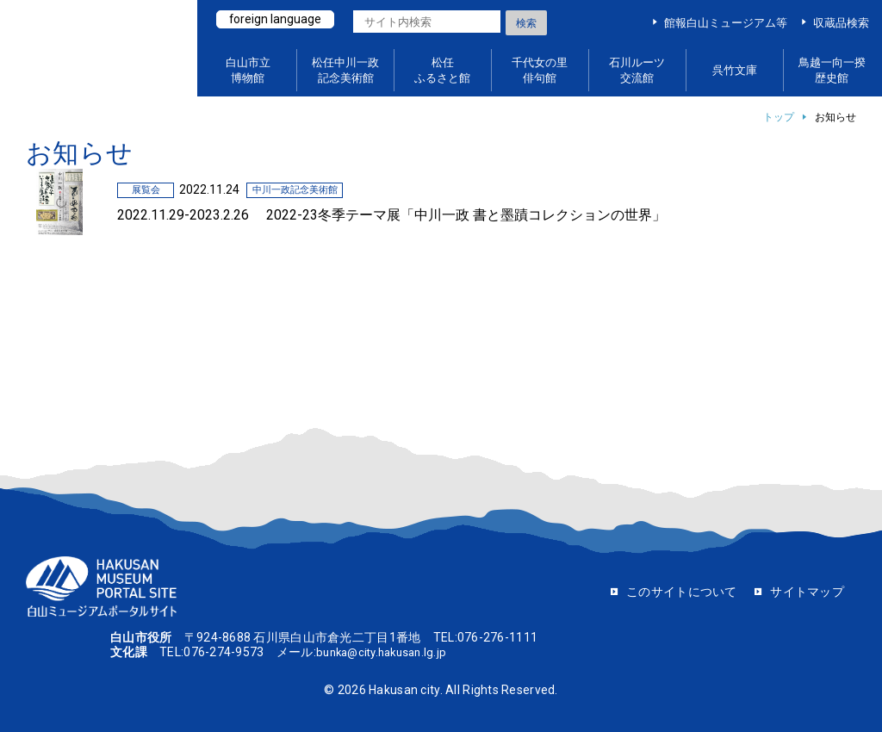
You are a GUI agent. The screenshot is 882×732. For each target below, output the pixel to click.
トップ (778, 117)
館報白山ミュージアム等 (725, 22)
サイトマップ (807, 592)
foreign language (277, 20)
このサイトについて (681, 592)
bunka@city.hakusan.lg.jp (387, 652)
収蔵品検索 (841, 22)
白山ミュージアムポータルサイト (103, 49)
